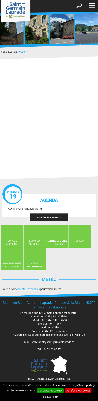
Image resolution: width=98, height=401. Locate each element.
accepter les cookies (28, 289)
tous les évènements (49, 217)
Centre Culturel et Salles (57, 242)
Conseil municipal (12, 242)
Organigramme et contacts (12, 265)
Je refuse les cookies (78, 390)
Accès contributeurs (35, 265)
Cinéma (80, 240)
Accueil (22, 51)
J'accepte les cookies (50, 390)
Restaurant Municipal (35, 242)
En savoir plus (50, 397)
